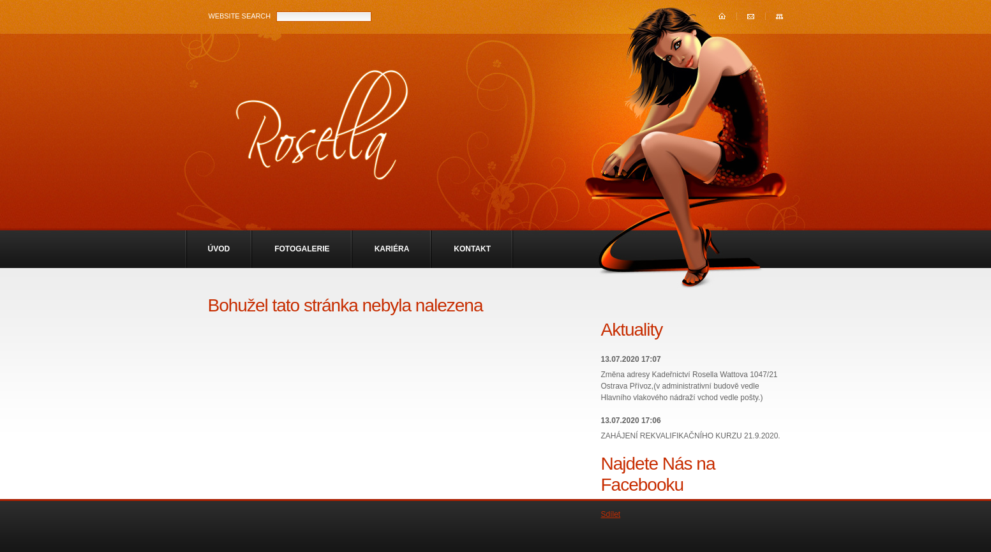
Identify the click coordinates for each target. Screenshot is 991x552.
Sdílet (611, 514)
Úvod (219, 248)
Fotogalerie (301, 248)
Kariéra (392, 248)
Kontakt (472, 248)
